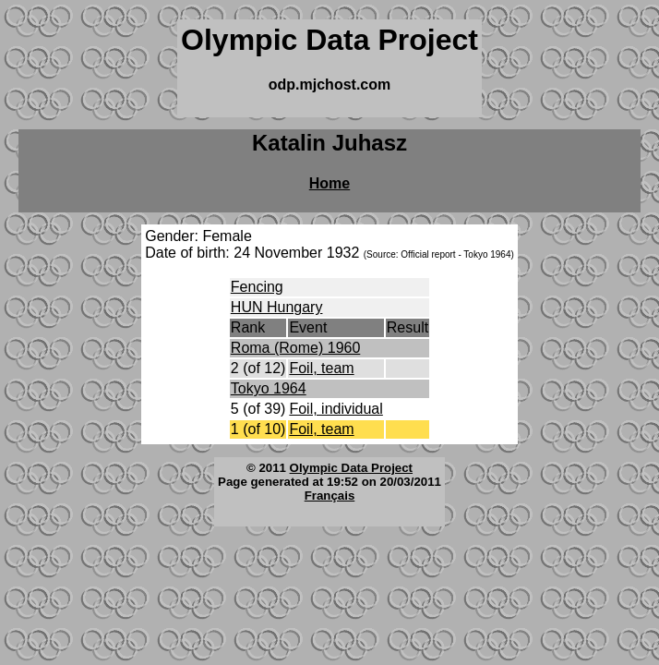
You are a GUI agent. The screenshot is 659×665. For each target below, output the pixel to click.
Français (330, 495)
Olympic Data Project (351, 468)
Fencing (257, 287)
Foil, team (321, 368)
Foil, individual (335, 409)
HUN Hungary (277, 307)
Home (329, 183)
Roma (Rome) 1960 (296, 348)
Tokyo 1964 (268, 388)
